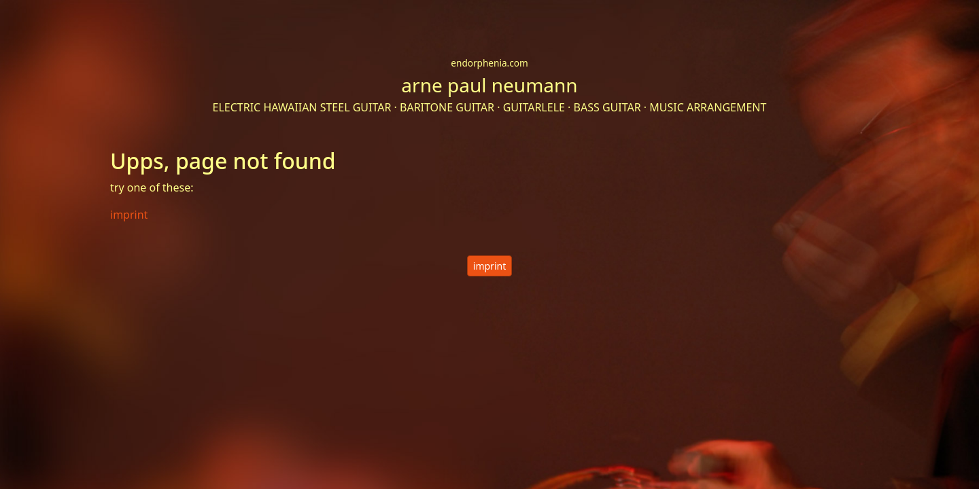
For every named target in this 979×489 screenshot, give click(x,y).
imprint (489, 265)
